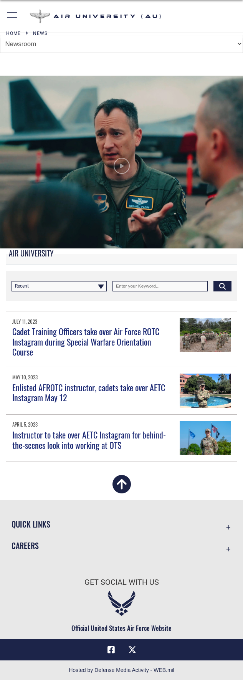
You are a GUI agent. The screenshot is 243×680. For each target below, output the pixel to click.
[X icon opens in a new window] (132, 650)
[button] (12, 16)
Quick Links (31, 524)
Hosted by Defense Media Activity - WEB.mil (121, 670)
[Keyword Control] (160, 286)
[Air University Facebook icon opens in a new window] (111, 650)
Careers (25, 545)
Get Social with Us (121, 582)
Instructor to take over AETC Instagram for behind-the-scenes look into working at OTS (89, 440)
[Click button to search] (222, 286)
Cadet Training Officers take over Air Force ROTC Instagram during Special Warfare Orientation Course (85, 341)
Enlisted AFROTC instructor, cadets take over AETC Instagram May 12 (88, 392)
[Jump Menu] (121, 44)
